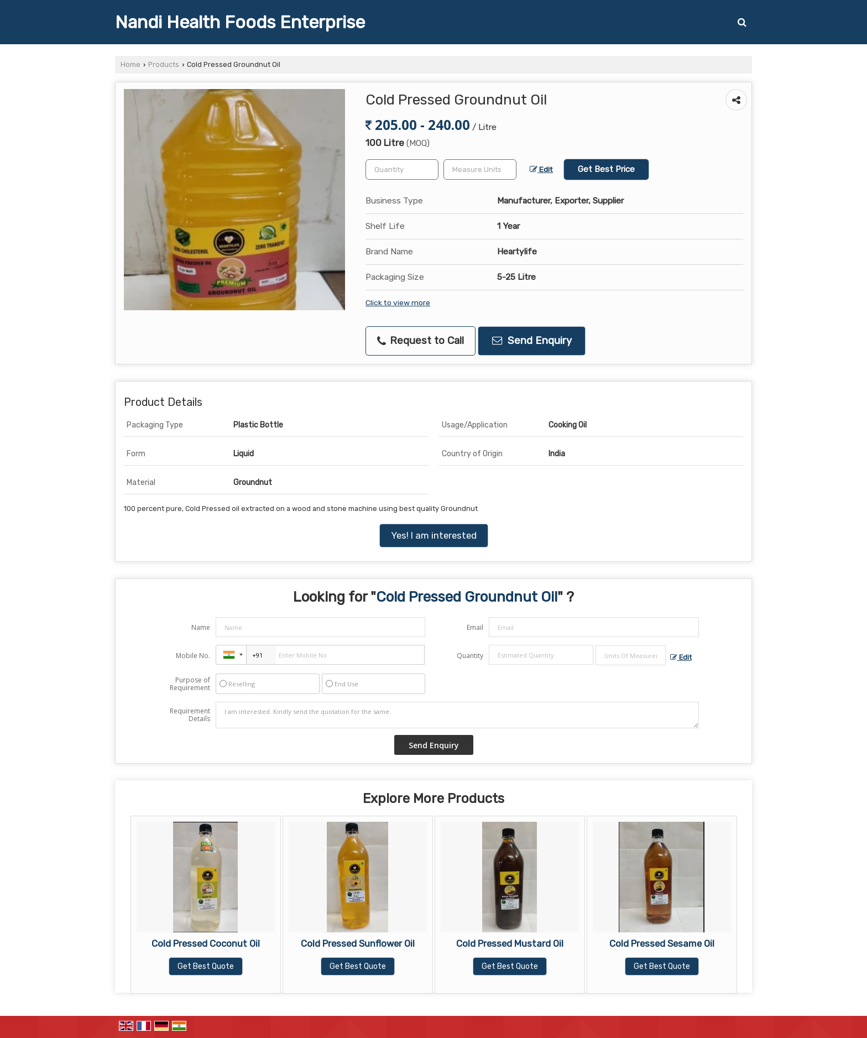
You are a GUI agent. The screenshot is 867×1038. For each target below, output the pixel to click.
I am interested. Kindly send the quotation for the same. (457, 715)
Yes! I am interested (434, 535)
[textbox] (479, 169)
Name (200, 627)
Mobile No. (193, 655)
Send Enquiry (532, 341)
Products (163, 64)
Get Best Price (606, 169)
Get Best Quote (205, 966)
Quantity (470, 655)
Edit (541, 169)
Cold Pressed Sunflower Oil (358, 943)
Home (130, 64)
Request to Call (420, 341)
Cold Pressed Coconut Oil (206, 943)
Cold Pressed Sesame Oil (661, 943)
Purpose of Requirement (190, 684)
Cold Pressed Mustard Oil (509, 943)
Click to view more (397, 302)
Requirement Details (190, 715)
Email (475, 627)
